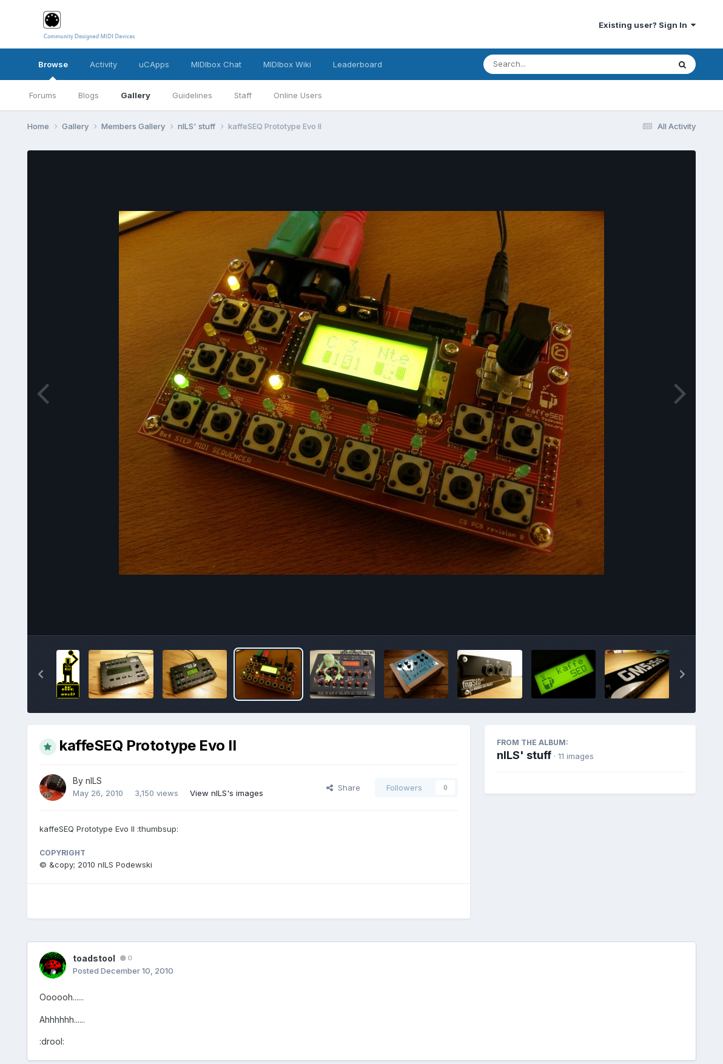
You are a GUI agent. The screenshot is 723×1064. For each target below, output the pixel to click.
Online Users (298, 95)
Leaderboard (357, 64)
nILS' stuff (524, 755)
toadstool (94, 958)
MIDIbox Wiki (287, 64)
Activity (103, 64)
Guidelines (192, 95)
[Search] (543, 64)
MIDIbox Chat (216, 64)
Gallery (135, 95)
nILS (94, 780)
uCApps (154, 64)
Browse (53, 69)
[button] (40, 674)
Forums (42, 95)
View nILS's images (226, 793)
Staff (243, 95)
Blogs (88, 95)
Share (343, 787)
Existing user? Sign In (647, 25)
